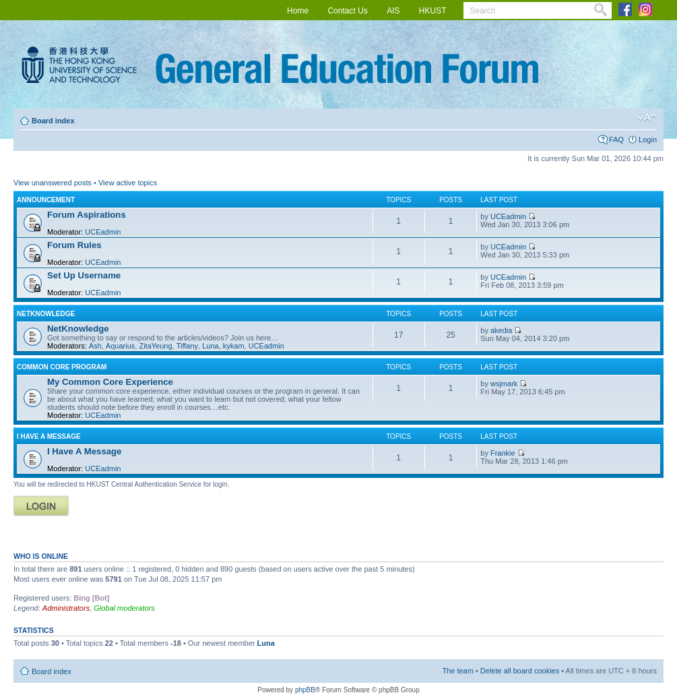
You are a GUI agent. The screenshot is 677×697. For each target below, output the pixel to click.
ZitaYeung (155, 346)
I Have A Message (49, 436)
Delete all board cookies (519, 671)
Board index (53, 121)
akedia (501, 330)
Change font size (647, 118)
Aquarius (120, 346)
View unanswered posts (52, 183)
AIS (393, 11)
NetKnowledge (78, 329)
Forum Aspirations (86, 215)
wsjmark (503, 384)
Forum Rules (74, 245)
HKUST (433, 11)
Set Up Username (84, 275)
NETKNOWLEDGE (46, 313)
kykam (234, 346)
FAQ (616, 139)
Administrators (66, 608)
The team (457, 671)
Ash (95, 346)
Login (648, 139)
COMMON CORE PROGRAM (61, 367)
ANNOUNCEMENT (46, 200)
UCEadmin (103, 232)
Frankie (502, 453)
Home (298, 11)
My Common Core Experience (110, 382)
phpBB (305, 690)
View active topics (127, 183)
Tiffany (187, 346)
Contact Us (347, 11)
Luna (210, 346)
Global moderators (124, 608)
